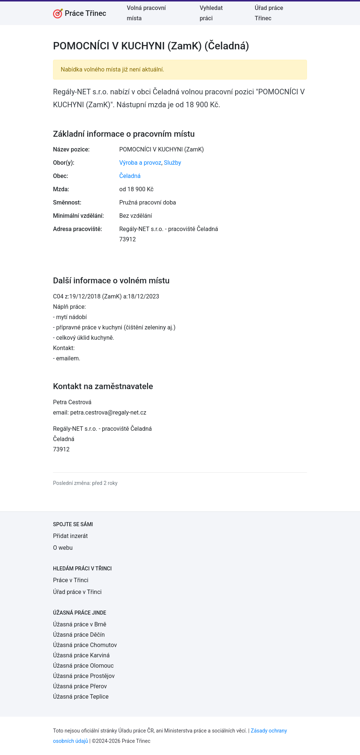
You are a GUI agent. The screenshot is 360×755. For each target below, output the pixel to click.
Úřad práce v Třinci (77, 591)
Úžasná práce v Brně (79, 624)
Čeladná (130, 175)
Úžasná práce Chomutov (85, 645)
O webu (63, 547)
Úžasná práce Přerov (80, 686)
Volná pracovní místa (146, 13)
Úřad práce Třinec (269, 13)
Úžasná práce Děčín (79, 634)
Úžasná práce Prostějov (83, 675)
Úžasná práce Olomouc (83, 665)
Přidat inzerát (70, 535)
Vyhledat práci (211, 13)
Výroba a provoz (140, 162)
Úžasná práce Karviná (81, 655)
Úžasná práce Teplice (81, 696)
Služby (172, 162)
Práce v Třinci (70, 580)
